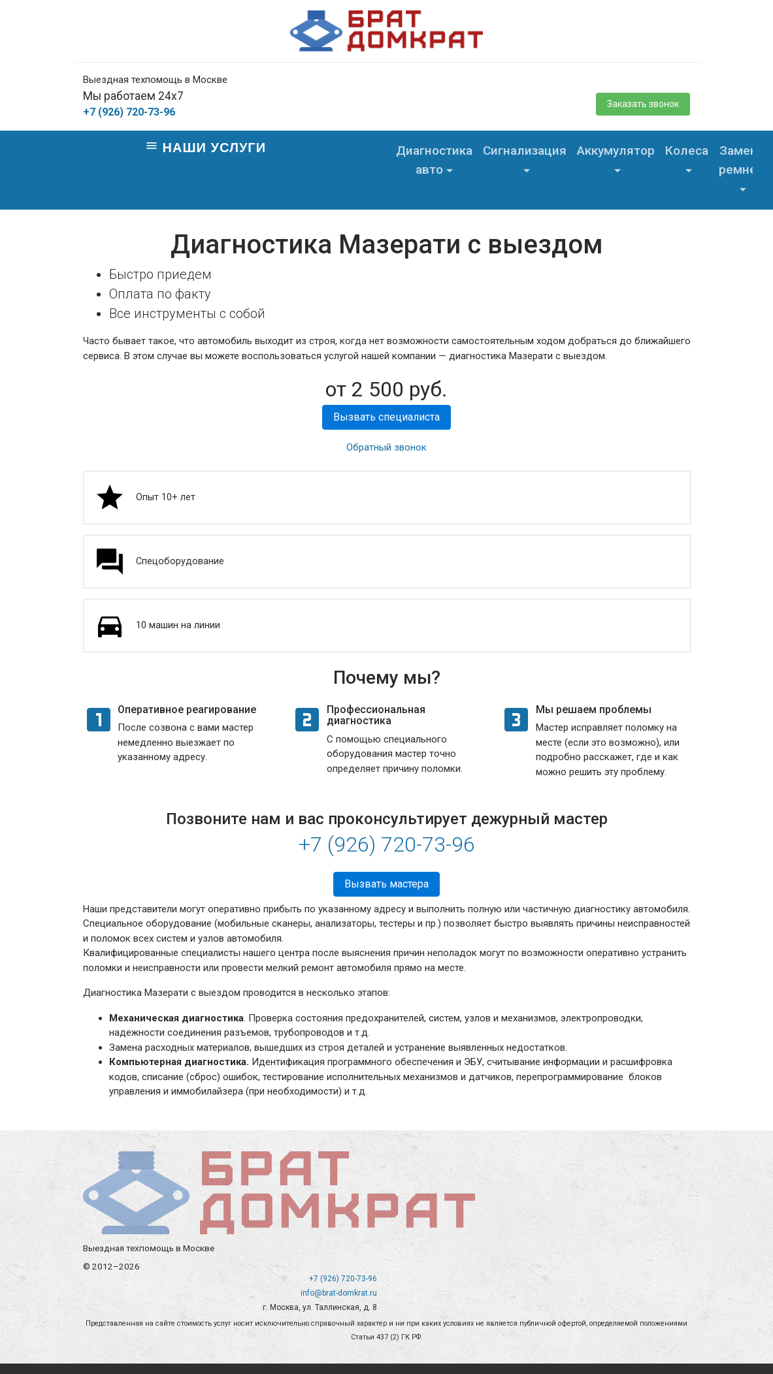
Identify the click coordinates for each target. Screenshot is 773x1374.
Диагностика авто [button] (434, 160)
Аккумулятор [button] (616, 150)
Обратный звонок (386, 447)
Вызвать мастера (386, 884)
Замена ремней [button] (741, 160)
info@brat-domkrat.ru (339, 1293)
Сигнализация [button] (525, 150)
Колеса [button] (686, 150)
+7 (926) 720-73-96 (129, 112)
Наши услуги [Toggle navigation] (205, 147)
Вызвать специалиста (386, 417)
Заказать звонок (643, 104)
